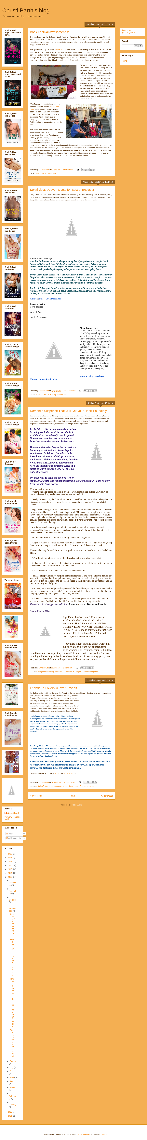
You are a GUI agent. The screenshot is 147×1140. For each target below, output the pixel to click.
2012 (10, 1112)
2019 (10, 854)
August (13, 1061)
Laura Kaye (62, 394)
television (58, 50)
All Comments (13, 838)
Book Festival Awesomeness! (50, 32)
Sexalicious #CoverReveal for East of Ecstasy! (62, 189)
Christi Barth (13, 813)
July (12, 1067)
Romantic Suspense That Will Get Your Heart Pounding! (68, 411)
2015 (10, 869)
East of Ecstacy (50, 394)
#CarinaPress (42, 786)
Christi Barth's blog (25, 10)
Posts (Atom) (77, 805)
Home (72, 796)
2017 (10, 861)
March (12, 1087)
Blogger (104, 1134)
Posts (9, 834)
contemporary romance (58, 786)
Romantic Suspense (90, 672)
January (12, 1105)
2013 (10, 877)
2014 (10, 873)
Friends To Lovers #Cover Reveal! (53, 688)
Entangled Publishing (45, 672)
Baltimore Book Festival (46, 173)
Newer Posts (36, 796)
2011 (10, 1116)
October (12, 900)
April (12, 1081)
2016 (10, 865)
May (12, 1077)
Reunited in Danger (73, 672)
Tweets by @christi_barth (128, 31)
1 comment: (68, 668)
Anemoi (39, 394)
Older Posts (107, 796)
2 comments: (68, 169)
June (12, 1071)
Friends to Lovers (87, 786)
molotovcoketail (83, 1134)
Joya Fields (59, 672)
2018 (10, 857)
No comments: (70, 391)
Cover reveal (73, 786)
